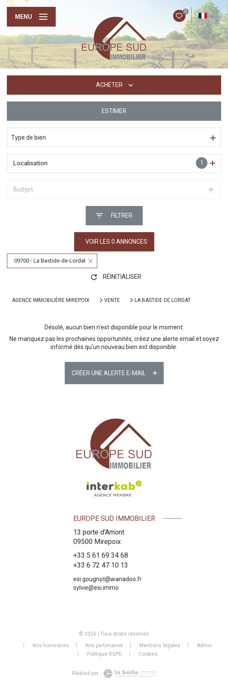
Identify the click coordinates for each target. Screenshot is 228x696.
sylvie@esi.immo (96, 587)
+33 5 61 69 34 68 (100, 555)
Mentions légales (159, 645)
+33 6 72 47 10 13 (100, 565)
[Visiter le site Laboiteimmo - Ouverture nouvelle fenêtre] (128, 673)
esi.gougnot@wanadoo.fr (107, 579)
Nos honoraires (51, 645)
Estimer (114, 111)
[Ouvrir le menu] (31, 17)
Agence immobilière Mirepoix (51, 300)
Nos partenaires (104, 645)
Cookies (148, 654)
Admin (204, 645)
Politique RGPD (104, 654)
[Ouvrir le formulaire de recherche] (114, 215)
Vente (112, 300)
